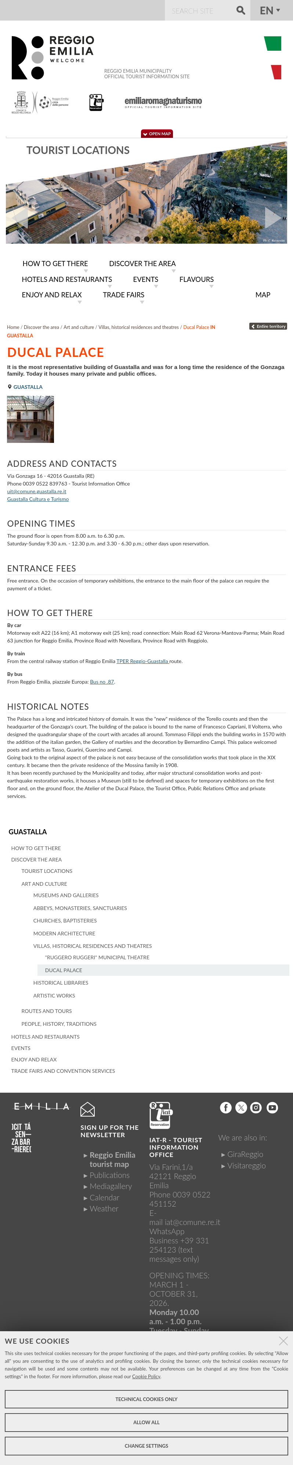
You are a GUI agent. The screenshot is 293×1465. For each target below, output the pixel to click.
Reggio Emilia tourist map (112, 1156)
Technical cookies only (146, 1399)
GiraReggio (245, 1151)
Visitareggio (246, 1162)
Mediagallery (111, 1183)
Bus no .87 (102, 679)
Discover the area (41, 325)
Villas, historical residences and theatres (138, 325)
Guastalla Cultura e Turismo (38, 497)
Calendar (104, 1194)
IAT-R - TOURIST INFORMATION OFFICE (175, 1144)
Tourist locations (78, 150)
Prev (17, 218)
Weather (104, 1205)
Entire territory (268, 324)
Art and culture (79, 325)
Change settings (146, 1446)
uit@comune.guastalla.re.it (36, 489)
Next (276, 218)
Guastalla (27, 829)
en (267, 10)
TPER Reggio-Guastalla (142, 659)
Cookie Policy (146, 1376)
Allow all (146, 1422)
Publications (110, 1171)
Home (13, 325)
